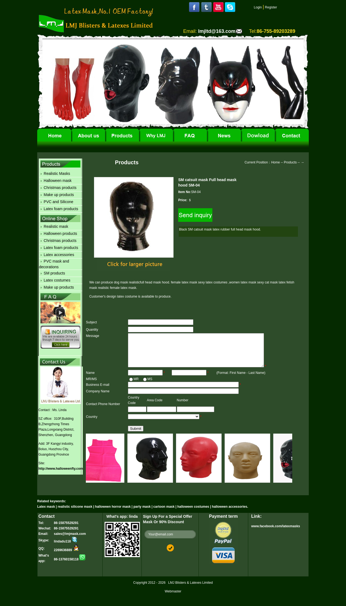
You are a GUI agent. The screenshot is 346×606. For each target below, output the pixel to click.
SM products (54, 273)
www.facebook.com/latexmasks (275, 533)
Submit (135, 435)
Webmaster (173, 598)
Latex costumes (57, 280)
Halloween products (60, 233)
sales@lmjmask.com (70, 540)
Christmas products (60, 187)
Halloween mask (58, 180)
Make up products (59, 194)
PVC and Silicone (58, 202)
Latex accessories (59, 254)
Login (258, 7)
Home (275, 162)
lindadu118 (65, 548)
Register (271, 7)
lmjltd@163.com (216, 31)
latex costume (127, 296)
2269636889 (66, 556)
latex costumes (217, 282)
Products (290, 162)
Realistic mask (56, 226)
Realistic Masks (57, 173)
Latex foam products (61, 209)
